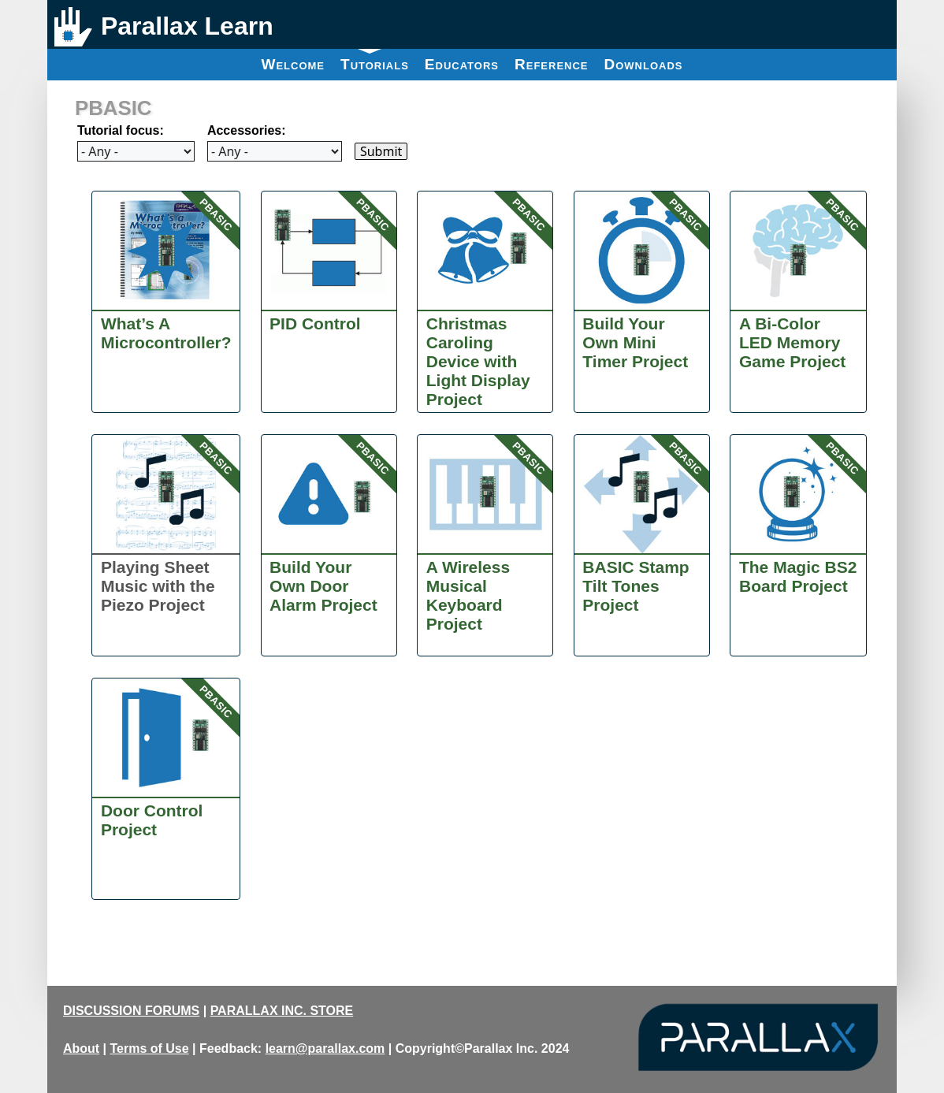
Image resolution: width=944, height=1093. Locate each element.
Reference (552, 64)
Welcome (293, 64)
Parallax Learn (187, 26)
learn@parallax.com (325, 1048)
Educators (462, 64)
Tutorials (374, 60)
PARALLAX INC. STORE (282, 1010)
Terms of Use (149, 1048)
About (81, 1048)
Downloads (643, 64)
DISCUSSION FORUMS (131, 1010)
